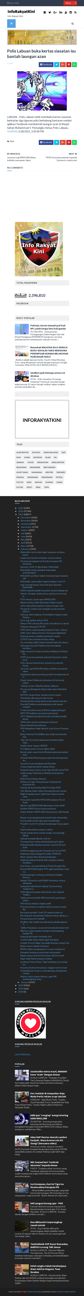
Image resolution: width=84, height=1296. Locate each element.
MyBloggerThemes (66, 1292)
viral (38, 487)
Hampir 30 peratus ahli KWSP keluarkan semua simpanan (42, 881)
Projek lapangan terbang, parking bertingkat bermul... (41, 876)
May (23, 539)
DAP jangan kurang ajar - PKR (46, 1203)
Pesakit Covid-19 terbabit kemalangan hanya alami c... (44, 825)
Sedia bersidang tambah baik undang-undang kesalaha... (42, 861)
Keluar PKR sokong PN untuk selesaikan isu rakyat (44, 623)
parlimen (61, 472)
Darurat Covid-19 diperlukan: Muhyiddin (39, 567)
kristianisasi (49, 467)
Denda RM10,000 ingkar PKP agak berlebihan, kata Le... (44, 870)
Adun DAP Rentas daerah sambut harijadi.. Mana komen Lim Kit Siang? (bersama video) (48, 1140)
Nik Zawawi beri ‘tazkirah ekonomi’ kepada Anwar (44, 1164)
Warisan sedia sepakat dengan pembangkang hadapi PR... (42, 932)
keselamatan (58, 462)
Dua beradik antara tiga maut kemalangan (40, 820)
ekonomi (37, 457)
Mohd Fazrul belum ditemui (33, 778)
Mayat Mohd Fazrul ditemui (33, 725)
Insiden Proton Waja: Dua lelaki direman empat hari (44, 943)
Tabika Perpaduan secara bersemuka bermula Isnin (44, 927)
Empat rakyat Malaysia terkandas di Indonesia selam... (42, 681)
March (24, 546)
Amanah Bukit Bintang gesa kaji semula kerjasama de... (44, 759)
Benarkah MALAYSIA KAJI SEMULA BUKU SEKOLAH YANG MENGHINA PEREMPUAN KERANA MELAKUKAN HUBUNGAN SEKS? (49, 352)
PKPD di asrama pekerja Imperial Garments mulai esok (43, 658)
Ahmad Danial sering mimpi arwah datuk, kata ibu (43, 701)
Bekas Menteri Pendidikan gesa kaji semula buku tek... (43, 735)
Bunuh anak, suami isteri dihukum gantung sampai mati (44, 753)
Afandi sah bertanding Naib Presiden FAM (40, 787)
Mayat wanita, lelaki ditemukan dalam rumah (41, 602)
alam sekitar (22, 452)
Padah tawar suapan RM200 (33, 745)
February (25, 549)
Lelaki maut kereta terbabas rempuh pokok (40, 558)
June (23, 536)
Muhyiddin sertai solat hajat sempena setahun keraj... (42, 553)
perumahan (47, 477)
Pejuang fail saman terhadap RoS (36, 936)
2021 (21, 514)
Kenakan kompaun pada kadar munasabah (40, 952)
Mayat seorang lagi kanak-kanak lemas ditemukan (44, 817)
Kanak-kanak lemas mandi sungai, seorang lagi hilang (42, 834)
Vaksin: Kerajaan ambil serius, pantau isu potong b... (43, 595)
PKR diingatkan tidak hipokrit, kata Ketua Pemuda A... (44, 729)
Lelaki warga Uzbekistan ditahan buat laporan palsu (42, 774)
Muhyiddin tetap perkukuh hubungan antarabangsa (38, 571)
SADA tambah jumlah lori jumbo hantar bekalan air (44, 590)
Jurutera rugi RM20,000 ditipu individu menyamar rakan (43, 670)
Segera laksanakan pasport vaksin (36, 829)
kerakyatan (42, 462)
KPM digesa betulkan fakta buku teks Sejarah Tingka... (42, 893)
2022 (21, 511)
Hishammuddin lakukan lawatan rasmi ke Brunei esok (43, 846)
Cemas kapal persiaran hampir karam (37, 766)
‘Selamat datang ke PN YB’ (33, 626)
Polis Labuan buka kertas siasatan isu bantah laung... (41, 664)
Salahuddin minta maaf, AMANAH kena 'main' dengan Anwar (48, 1073)
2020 (21, 985)
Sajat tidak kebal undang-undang (36, 958)
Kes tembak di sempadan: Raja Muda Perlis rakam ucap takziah (48, 1095)
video (29, 487)
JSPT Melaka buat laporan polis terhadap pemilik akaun (43, 717)
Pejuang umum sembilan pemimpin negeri (40, 636)
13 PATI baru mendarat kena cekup (37, 639)
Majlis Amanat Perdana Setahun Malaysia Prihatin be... (44, 652)
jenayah (20, 462)
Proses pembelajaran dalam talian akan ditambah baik (43, 690)
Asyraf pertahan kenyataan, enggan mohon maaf (43, 967)
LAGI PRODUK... (23, 1054)
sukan (59, 482)
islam (48, 457)
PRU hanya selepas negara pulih (35, 903)
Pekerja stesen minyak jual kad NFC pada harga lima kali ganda (48, 327)
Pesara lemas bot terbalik (32, 918)
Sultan (19, 487)
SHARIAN (12, 131)
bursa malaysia (51, 452)
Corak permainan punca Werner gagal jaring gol (43, 710)
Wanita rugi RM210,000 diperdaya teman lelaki (42, 805)
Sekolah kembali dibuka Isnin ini (35, 838)
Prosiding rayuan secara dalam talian (37, 748)
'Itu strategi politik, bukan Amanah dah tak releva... (44, 642)
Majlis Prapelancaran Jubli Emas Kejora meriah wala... (42, 795)
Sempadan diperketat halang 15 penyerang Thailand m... (41, 887)
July (23, 533)
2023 (21, 508)
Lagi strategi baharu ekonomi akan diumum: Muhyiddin (41, 586)
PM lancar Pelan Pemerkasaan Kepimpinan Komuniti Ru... (40, 783)
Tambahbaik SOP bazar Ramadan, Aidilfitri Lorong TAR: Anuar (49, 1245)
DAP (63, 452)
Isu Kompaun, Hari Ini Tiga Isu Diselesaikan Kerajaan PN (47, 1185)
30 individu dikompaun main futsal (36, 698)
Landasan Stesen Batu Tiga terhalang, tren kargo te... (44, 963)
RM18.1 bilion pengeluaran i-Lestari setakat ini (42, 949)
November (26, 520)
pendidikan (32, 477)
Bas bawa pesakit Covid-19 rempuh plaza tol (41, 912)
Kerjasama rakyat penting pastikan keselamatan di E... (44, 675)
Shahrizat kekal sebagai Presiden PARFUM (40, 853)
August (25, 530)
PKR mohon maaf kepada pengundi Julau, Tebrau (43, 629)
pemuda (20, 477)
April (23, 542)
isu (55, 457)
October (25, 524)
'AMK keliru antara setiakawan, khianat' (39, 722)
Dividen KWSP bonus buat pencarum (38, 808)
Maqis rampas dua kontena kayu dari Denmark (42, 955)
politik (19, 482)
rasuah (38, 482)
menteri (49, 472)
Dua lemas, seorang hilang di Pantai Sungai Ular (42, 866)
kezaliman (21, 467)
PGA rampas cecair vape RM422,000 (37, 599)
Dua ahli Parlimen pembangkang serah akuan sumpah (41, 705)
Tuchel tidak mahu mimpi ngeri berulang (39, 939)
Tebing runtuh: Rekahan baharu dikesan (39, 686)
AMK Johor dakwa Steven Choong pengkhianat (43, 633)
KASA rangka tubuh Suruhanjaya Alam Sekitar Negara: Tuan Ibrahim (48, 1269)
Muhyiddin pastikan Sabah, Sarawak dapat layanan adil (44, 577)
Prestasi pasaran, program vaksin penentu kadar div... (43, 908)
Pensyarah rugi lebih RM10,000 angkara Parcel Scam (42, 801)
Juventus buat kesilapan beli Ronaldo (38, 763)
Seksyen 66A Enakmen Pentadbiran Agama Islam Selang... (43, 615)
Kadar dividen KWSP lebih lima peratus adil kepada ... (44, 813)
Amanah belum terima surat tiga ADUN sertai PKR (44, 770)
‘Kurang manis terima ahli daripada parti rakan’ (42, 841)
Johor (30, 462)
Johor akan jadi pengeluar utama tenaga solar (42, 605)
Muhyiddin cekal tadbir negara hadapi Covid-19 (42, 581)
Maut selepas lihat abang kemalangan (38, 857)
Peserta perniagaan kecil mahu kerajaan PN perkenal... (41, 562)
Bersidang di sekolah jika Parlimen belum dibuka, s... (44, 915)
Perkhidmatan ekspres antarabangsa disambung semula (43, 972)
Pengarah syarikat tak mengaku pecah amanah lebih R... (42, 610)
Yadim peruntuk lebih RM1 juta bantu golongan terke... (42, 899)
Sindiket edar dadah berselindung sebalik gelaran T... (43, 923)
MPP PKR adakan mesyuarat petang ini (39, 713)
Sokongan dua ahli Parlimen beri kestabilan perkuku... (40, 647)
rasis (29, 482)
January (25, 982)
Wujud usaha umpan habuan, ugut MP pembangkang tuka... (38, 977)
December (26, 517)
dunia (27, 457)
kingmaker (35, 467)
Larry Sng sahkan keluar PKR (34, 620)
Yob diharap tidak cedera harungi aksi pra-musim (43, 790)
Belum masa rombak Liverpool (34, 946)
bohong (36, 452)
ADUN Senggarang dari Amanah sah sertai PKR (43, 850)
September (26, 527)
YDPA (46, 487)
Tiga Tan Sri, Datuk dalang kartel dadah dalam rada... (42, 741)
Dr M (18, 457)
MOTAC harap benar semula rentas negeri (40, 695)
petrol (59, 477)
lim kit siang (22, 472)
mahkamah (37, 472)
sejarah (49, 482)
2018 (21, 991)
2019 (21, 988)
